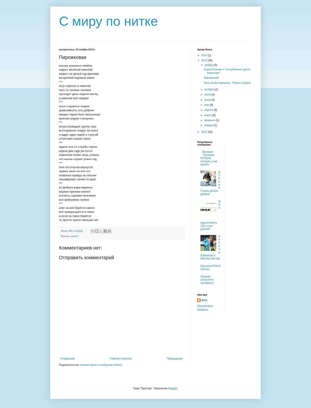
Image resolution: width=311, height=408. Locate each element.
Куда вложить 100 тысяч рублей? (208, 226)
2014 (204, 55)
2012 (204, 131)
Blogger (172, 388)
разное (74, 236)
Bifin (204, 300)
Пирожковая (211, 77)
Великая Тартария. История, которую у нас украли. (208, 158)
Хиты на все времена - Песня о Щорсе (227, 82)
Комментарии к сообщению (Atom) (101, 364)
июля (207, 94)
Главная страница (121, 358)
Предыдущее (175, 358)
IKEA (219, 204)
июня (207, 99)
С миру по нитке (108, 21)
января (209, 125)
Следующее (67, 358)
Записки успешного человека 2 (207, 279)
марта (208, 115)
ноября (209, 65)
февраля (210, 120)
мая (207, 104)
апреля (209, 109)
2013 (204, 60)
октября (209, 89)
